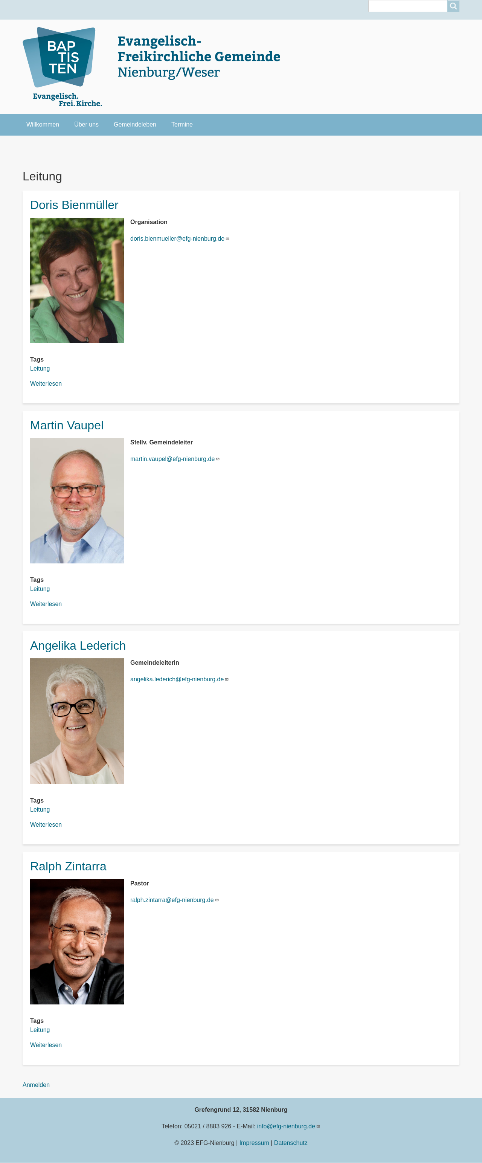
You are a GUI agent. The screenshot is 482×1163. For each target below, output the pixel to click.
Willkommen (42, 124)
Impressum (254, 1143)
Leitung (40, 368)
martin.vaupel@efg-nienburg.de (175, 459)
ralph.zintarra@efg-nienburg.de (174, 900)
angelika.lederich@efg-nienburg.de (179, 679)
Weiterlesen (46, 383)
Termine (182, 124)
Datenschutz (291, 1143)
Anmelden (36, 1085)
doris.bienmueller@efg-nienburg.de (180, 238)
